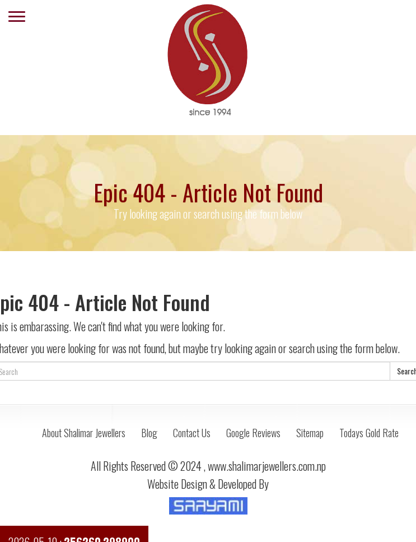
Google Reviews (253, 432)
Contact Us (192, 432)
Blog (149, 432)
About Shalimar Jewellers (83, 432)
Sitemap (310, 432)
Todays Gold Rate (369, 432)
